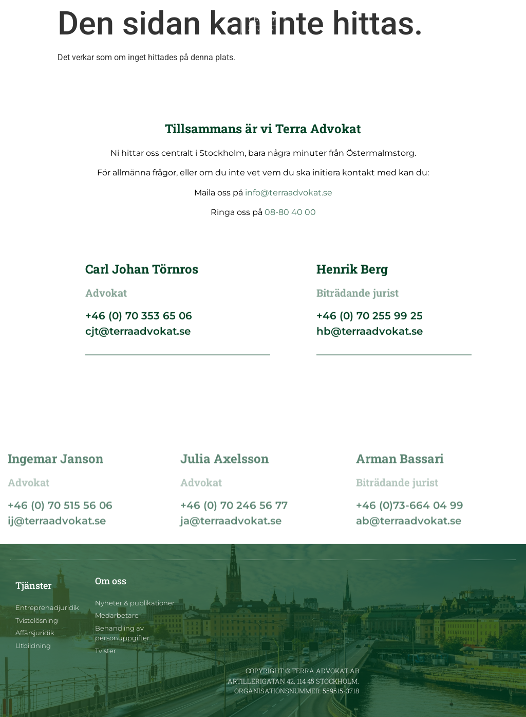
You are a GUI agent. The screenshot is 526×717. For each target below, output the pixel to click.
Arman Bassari (400, 491)
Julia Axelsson (224, 491)
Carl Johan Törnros (141, 272)
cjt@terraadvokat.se (138, 334)
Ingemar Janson (55, 491)
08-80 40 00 (290, 212)
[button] (19, 24)
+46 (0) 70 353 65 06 (138, 319)
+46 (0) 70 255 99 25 (369, 319)
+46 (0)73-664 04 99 (409, 538)
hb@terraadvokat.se (369, 334)
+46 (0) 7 (31, 538)
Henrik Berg (352, 272)
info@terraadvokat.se (288, 193)
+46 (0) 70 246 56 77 (234, 538)
